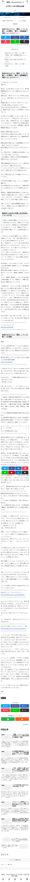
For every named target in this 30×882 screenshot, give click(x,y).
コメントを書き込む (15, 859)
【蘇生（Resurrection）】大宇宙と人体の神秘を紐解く (15, 6)
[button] (26, 428)
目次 (13, 49)
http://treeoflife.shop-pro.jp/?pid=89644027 (13, 595)
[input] (15, 428)
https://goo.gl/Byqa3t (6, 362)
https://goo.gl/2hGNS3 (7, 327)
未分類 (3, 698)
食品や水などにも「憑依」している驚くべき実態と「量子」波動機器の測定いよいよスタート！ (15, 55)
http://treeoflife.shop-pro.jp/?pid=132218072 (13, 628)
